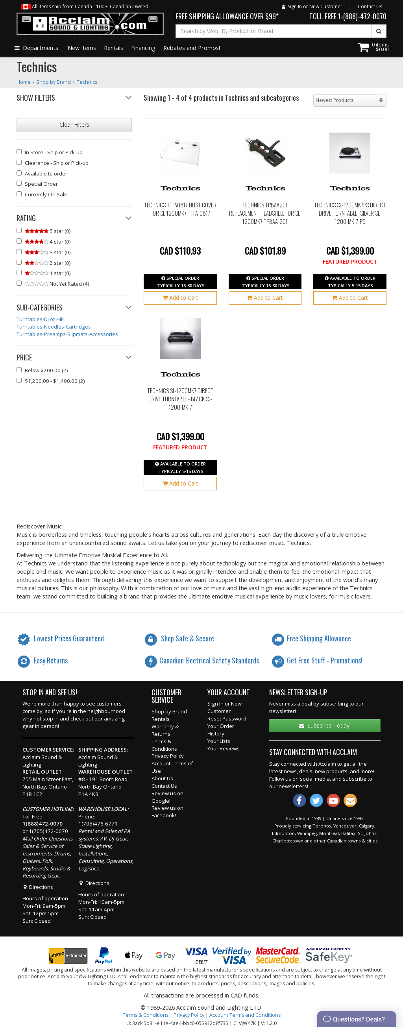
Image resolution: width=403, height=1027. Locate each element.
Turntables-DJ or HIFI (41, 319)
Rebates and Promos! (191, 48)
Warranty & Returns (165, 730)
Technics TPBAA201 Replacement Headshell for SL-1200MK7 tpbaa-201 (265, 213)
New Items (82, 48)
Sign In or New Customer (312, 6)
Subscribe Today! (325, 725)
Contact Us (370, 6)
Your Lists (218, 740)
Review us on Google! (167, 797)
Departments (36, 48)
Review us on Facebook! (167, 811)
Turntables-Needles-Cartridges (54, 326)
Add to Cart (180, 297)
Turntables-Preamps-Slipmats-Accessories (67, 334)
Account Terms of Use (172, 767)
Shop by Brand (169, 711)
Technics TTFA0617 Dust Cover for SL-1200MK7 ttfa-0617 (180, 209)
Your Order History (220, 729)
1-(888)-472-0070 (362, 16)
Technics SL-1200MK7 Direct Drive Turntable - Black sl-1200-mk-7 (180, 398)
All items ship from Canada (84, 6)
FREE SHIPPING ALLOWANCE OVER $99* (227, 16)
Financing (143, 48)
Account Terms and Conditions (245, 1015)
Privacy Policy (168, 755)
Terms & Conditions (164, 745)
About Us (162, 778)
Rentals (113, 48)
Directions (37, 886)
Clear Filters (74, 124)
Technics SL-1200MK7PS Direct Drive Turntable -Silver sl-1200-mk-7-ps (350, 213)
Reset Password (226, 718)
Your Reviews (223, 748)
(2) (42, 370)
